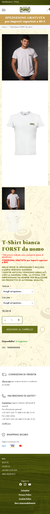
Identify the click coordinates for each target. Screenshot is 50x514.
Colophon (25, 490)
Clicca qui (6, 381)
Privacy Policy (25, 494)
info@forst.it (6, 423)
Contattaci (6, 403)
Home (4, 27)
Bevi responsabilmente (25, 503)
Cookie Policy (25, 499)
